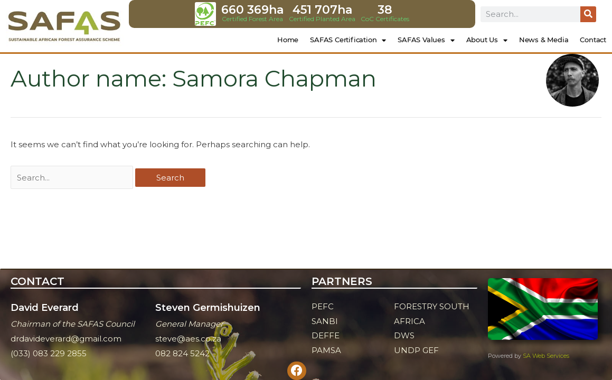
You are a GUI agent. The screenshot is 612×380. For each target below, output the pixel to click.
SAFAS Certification (348, 40)
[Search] (588, 14)
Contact (593, 39)
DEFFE (326, 335)
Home (287, 39)
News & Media (544, 39)
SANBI (325, 321)
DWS (404, 335)
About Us (486, 40)
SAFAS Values (426, 40)
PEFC (323, 306)
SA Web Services (546, 355)
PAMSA (326, 350)
